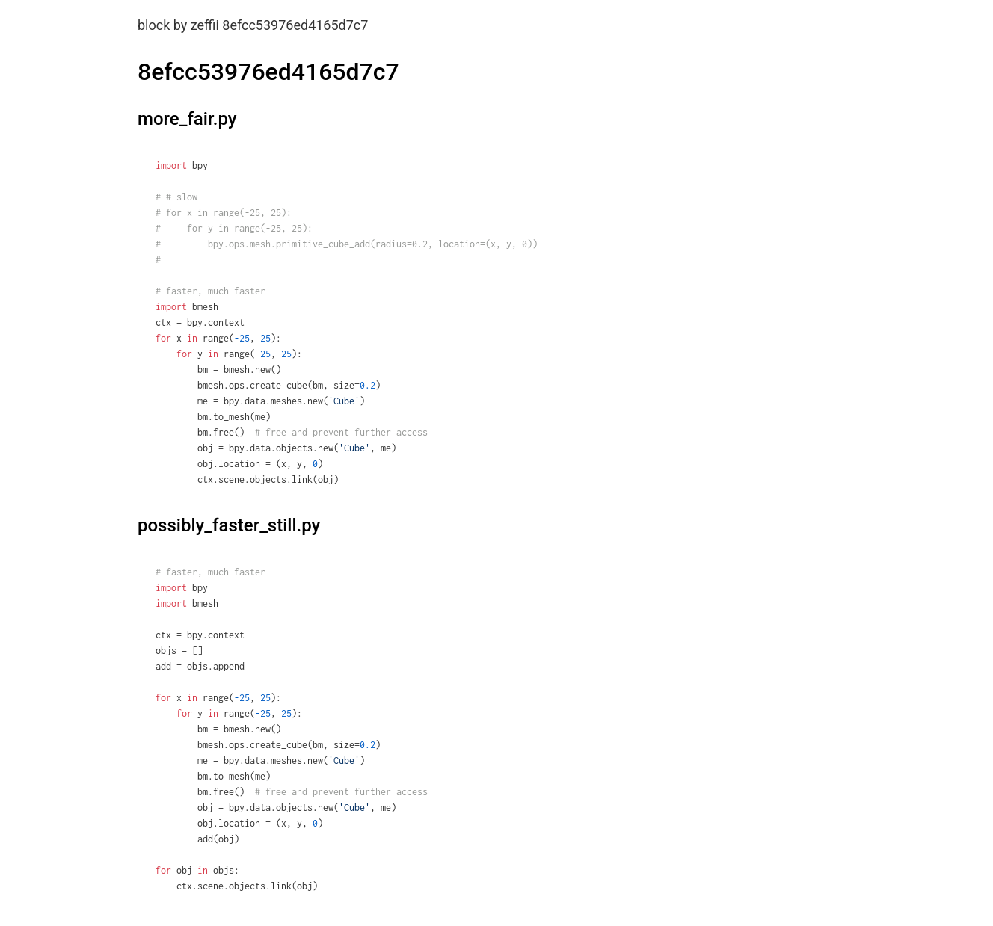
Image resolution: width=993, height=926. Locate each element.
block (154, 25)
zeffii (205, 25)
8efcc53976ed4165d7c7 (295, 25)
